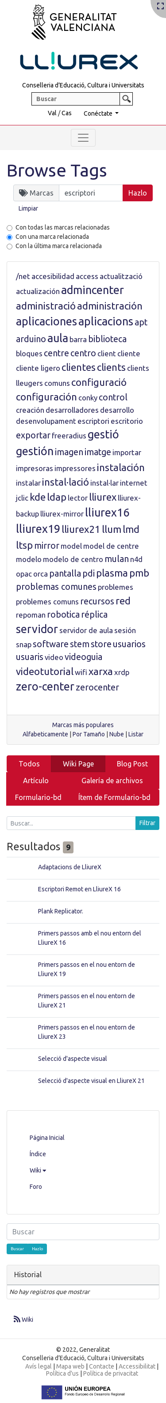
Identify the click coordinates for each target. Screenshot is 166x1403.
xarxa (101, 671)
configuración (46, 396)
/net (23, 276)
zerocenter (97, 687)
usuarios (129, 644)
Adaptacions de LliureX (69, 867)
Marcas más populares (83, 724)
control (113, 397)
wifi (81, 672)
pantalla (65, 573)
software (51, 644)
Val (52, 113)
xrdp (121, 672)
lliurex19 (38, 529)
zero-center (45, 686)
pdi (88, 573)
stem (79, 644)
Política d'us (62, 1373)
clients (111, 367)
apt (141, 322)
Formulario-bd (38, 797)
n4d (136, 559)
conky (87, 397)
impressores (75, 468)
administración (110, 305)
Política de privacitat (110, 1373)
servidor (37, 629)
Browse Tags (57, 170)
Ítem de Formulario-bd (114, 797)
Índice (38, 1154)
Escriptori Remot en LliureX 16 (79, 889)
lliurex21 (81, 529)
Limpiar (28, 208)
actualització (121, 276)
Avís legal (38, 1366)
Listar (135, 734)
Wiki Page (78, 764)
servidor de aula (86, 630)
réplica (94, 614)
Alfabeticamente (45, 734)
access (87, 276)
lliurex (102, 496)
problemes (115, 587)
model (71, 546)
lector (78, 498)
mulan (116, 559)
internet (133, 483)
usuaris (29, 657)
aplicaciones (46, 321)
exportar (33, 435)
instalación (121, 467)
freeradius (69, 435)
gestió (103, 434)
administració (46, 305)
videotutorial (44, 671)
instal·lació (65, 481)
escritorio (127, 421)
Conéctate (99, 113)
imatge (98, 452)
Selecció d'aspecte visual (72, 1058)
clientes (79, 367)
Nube (116, 734)
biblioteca (107, 339)
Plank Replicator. (60, 911)
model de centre (111, 546)
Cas (67, 113)
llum (111, 529)
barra (78, 339)
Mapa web (70, 1366)
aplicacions (105, 321)
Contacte (101, 1366)
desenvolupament (46, 421)
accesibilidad (52, 276)
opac (24, 573)
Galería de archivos (112, 780)
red (123, 600)
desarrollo (117, 410)
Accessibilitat (137, 1366)
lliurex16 (107, 512)
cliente (128, 353)
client (106, 353)
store (101, 644)
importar (126, 452)
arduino (31, 339)
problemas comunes (56, 587)
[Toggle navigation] (83, 138)
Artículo (36, 780)
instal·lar (104, 483)
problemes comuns (47, 601)
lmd (131, 529)
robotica (63, 614)
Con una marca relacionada (52, 236)
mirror (46, 546)
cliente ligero (38, 368)
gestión (35, 451)
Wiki (38, 1170)
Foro (36, 1186)
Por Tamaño (89, 734)
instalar (28, 483)
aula (57, 338)
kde (38, 496)
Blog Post (132, 764)
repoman (31, 615)
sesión (125, 630)
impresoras (34, 468)
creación (30, 410)
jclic (22, 498)
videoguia (83, 657)
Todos (29, 764)
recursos (97, 601)
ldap (56, 496)
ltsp (24, 545)
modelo (29, 559)
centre (56, 353)
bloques (29, 353)
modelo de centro (73, 559)
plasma (112, 572)
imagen (69, 452)
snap (23, 644)
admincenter (92, 290)
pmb (139, 572)
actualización (38, 291)
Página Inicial (47, 1137)
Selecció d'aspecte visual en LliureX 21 (91, 1080)
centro (83, 353)
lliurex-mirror (62, 513)
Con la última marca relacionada (58, 245)
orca (40, 573)
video (54, 657)
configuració (99, 382)
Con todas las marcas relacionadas (62, 227)
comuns (57, 383)
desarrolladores (72, 410)
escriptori (93, 421)
